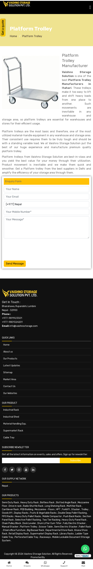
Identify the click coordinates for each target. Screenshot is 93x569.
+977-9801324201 (12, 322)
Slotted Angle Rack (66, 502)
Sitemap (7, 372)
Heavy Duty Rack (29, 502)
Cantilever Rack (10, 509)
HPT (58, 509)
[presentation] (29, 248)
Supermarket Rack (13, 430)
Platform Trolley (32, 36)
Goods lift (7, 512)
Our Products (10, 358)
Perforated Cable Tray (26, 537)
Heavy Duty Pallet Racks (28, 516)
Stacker (75, 509)
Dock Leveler (29, 523)
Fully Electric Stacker (74, 523)
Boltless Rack (47, 502)
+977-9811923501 (12, 318)
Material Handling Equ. (14, 423)
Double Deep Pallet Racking (72, 512)
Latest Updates (11, 365)
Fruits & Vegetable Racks (43, 512)
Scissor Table (46, 526)
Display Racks (21, 512)
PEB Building (26, 509)
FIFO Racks (7, 516)
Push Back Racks (72, 516)
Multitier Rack (74, 506)
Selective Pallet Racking (28, 519)
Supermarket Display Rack (44, 533)
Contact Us (9, 386)
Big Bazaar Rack (35, 530)
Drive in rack (15, 506)
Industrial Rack (11, 410)
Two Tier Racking (51, 519)
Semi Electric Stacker (65, 526)
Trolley (84, 509)
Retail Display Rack (19, 533)
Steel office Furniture (14, 530)
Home (13, 36)
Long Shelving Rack (55, 506)
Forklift (66, 509)
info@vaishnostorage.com (24, 326)
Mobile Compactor (52, 516)
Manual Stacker (10, 526)
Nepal (5, 485)
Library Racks (67, 533)
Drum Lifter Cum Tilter (49, 523)
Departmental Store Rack (59, 530)
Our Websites (10, 393)
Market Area (9, 379)
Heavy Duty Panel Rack (74, 519)
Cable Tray (8, 437)
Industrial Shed (11, 416)
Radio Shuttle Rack (33, 506)
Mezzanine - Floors (45, 509)
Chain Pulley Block (11, 523)
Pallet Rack (85, 526)
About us (8, 351)
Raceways (45, 537)
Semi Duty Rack (10, 502)
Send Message (15, 263)
